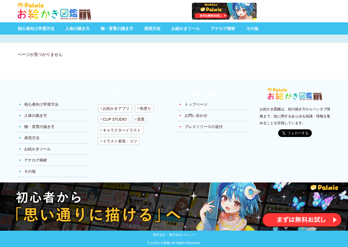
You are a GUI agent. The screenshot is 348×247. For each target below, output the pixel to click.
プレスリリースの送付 (204, 126)
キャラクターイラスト (122, 130)
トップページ (196, 104)
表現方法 (152, 28)
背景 (141, 119)
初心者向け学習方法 (36, 28)
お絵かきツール (185, 28)
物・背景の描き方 (117, 28)
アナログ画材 (223, 28)
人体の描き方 (77, 28)
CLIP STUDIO (115, 119)
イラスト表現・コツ (120, 141)
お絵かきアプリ (116, 108)
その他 (252, 28)
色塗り (145, 108)
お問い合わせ (196, 115)
